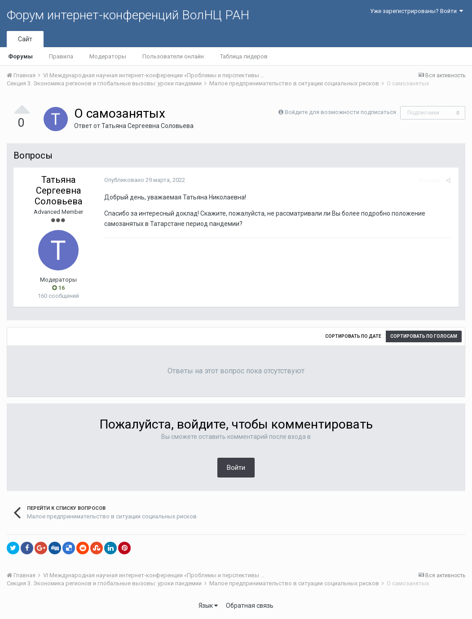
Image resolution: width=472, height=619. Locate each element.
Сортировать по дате (353, 336)
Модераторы (107, 56)
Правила (61, 56)
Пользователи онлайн (173, 56)
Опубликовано (143, 180)
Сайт (25, 39)
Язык (208, 605)
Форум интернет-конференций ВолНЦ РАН (128, 15)
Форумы (20, 56)
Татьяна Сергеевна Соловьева (147, 125)
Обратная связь (249, 605)
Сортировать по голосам (423, 336)
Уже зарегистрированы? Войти (416, 11)
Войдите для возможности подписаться (340, 112)
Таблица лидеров (244, 56)
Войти (236, 468)
